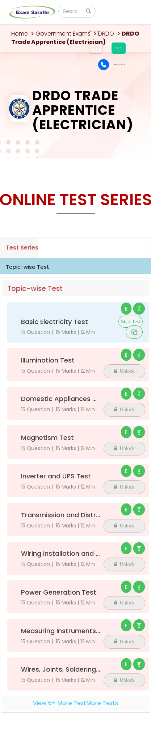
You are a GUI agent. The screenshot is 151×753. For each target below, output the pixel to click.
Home (19, 33)
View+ (75, 703)
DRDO (106, 33)
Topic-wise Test (27, 267)
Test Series (22, 247)
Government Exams (63, 33)
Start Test (130, 321)
